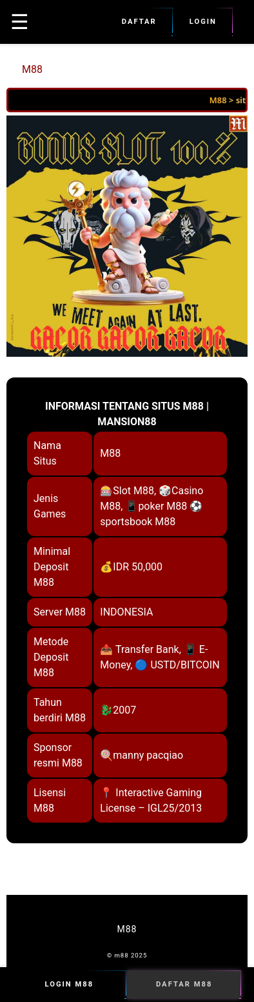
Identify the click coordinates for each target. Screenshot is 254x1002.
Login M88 (69, 984)
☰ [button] (19, 22)
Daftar (139, 22)
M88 (32, 69)
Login (203, 22)
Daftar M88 (184, 984)
